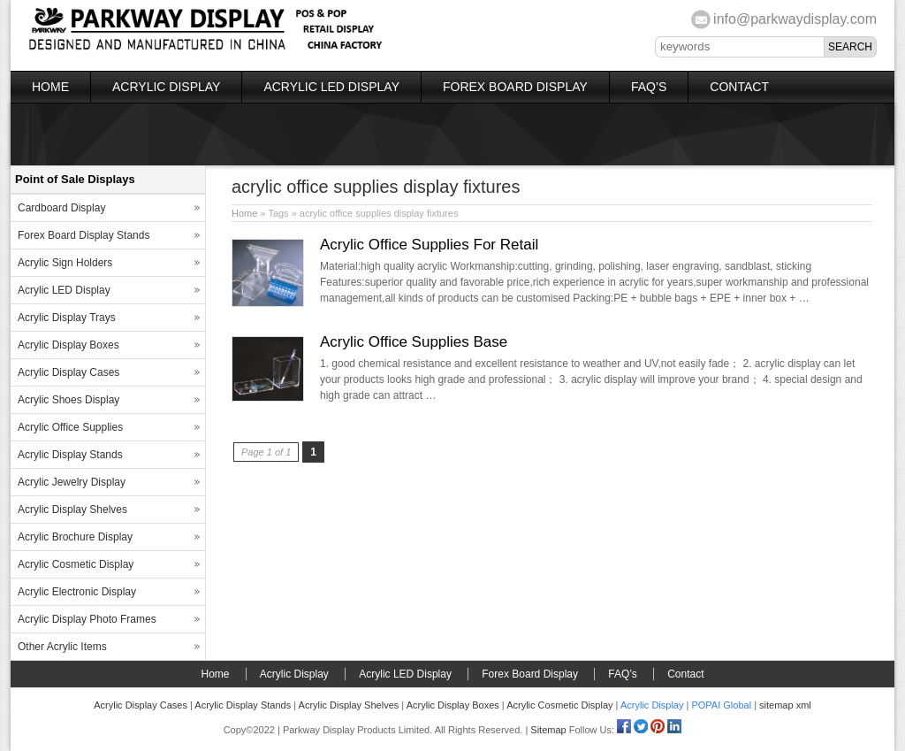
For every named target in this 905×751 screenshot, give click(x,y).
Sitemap (548, 729)
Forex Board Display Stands (83, 235)
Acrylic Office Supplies (70, 427)
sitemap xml (785, 705)
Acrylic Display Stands (70, 454)
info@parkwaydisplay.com (795, 19)
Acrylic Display (166, 87)
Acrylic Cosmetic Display (75, 564)
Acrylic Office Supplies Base (413, 341)
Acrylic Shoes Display (68, 400)
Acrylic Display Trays (67, 317)
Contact (739, 87)
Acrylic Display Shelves (72, 509)
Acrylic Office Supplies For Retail (429, 244)
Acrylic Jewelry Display (71, 482)
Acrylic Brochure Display (75, 537)
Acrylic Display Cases (68, 372)
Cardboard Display (61, 208)
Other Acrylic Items (62, 646)
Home (50, 87)
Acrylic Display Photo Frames (87, 619)
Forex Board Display (515, 87)
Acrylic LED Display (331, 87)
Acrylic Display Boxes (68, 345)
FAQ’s (648, 87)
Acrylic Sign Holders (65, 263)
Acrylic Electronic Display (77, 592)
